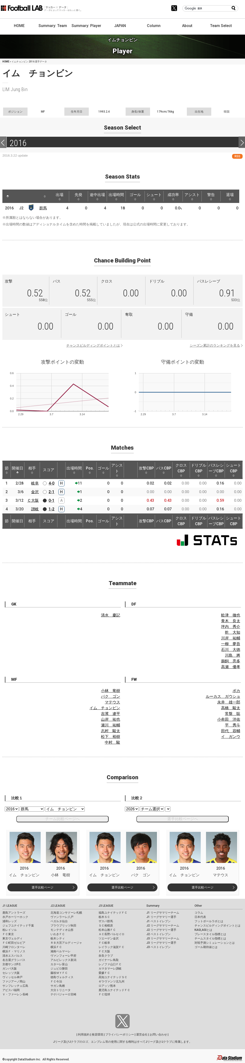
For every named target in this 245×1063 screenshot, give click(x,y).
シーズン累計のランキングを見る (215, 345)
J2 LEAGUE (57, 905)
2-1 (51, 492)
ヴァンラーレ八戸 (61, 917)
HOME (19, 25)
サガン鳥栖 (57, 985)
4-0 (51, 483)
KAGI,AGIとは (203, 930)
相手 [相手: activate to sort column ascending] (32, 470)
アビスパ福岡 (11, 990)
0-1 (51, 500)
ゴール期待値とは (206, 947)
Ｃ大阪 (33, 500)
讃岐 (35, 509)
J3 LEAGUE (106, 905)
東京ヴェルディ (12, 938)
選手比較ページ (42, 887)
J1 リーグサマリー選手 (161, 917)
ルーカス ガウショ (223, 696)
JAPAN (120, 25)
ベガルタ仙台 (59, 921)
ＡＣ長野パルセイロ (111, 934)
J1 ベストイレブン (158, 921)
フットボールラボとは (209, 921)
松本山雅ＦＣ (107, 930)
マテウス (112, 702)
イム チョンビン (104, 708)
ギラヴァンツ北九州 (111, 981)
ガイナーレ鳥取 (109, 960)
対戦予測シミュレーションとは (215, 942)
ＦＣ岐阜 (104, 942)
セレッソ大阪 (11, 973)
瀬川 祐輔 (110, 725)
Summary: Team (53, 25)
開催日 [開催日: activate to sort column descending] (17, 470)
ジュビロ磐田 (59, 968)
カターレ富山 (59, 964)
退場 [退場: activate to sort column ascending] (233, 196)
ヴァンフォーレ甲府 (63, 955)
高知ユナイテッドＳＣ (113, 977)
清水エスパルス (12, 955)
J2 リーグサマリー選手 (161, 930)
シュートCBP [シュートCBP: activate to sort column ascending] (233, 470)
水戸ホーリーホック (15, 917)
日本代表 (200, 917)
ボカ (236, 690)
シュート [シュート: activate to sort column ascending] (156, 196)
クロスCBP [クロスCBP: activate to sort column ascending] (181, 470)
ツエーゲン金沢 (109, 938)
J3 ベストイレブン (158, 947)
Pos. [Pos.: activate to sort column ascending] (90, 470)
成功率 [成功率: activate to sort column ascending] (175, 196)
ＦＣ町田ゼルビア (13, 942)
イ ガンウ (230, 736)
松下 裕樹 (110, 736)
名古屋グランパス (13, 960)
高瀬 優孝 (230, 667)
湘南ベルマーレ (60, 951)
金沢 (35, 492)
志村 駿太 (110, 731)
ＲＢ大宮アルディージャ (66, 942)
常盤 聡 (232, 713)
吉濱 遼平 (110, 713)
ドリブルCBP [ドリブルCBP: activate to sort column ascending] (198, 470)
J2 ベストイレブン (158, 934)
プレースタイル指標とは (210, 934)
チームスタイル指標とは (210, 938)
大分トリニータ (60, 990)
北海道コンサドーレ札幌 (66, 912)
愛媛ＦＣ (104, 973)
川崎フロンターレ (13, 947)
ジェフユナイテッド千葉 (18, 925)
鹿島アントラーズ (13, 912)
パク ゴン (110, 696)
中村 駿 (112, 742)
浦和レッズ (9, 921)
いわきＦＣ (57, 934)
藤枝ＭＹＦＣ (59, 973)
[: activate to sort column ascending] (17, 196)
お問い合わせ (158, 1034)
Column (154, 25)
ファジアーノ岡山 (13, 981)
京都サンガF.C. (11, 964)
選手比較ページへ (182, 819)
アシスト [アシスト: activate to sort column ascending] (194, 196)
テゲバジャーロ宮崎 (63, 994)
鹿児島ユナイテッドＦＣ (114, 990)
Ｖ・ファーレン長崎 (15, 994)
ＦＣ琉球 (104, 994)
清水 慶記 (110, 615)
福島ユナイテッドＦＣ (113, 912)
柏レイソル (9, 930)
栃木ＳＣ (104, 917)
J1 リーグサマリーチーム (162, 912)
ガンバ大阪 (9, 968)
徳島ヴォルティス (61, 977)
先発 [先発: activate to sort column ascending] (79, 196)
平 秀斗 (232, 725)
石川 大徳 (230, 649)
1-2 (51, 509)
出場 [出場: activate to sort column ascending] (60, 196)
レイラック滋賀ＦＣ (111, 947)
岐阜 (35, 483)
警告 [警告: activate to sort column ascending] (213, 196)
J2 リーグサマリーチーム (162, 925)
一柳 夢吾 (230, 644)
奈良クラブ (106, 955)
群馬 (43, 208)
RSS (237, 156)
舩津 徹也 (230, 615)
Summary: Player (86, 25)
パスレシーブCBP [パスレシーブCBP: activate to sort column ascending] (216, 470)
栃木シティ (57, 938)
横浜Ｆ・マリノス (13, 951)
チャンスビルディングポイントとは (93, 345)
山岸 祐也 (110, 719)
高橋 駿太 (230, 708)
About (187, 25)
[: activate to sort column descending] (7, 196)
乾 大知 (232, 632)
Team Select (221, 25)
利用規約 (83, 1034)
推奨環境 (97, 1034)
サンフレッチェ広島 (15, 985)
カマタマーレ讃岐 (110, 968)
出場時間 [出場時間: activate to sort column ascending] (117, 196)
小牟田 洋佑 (228, 719)
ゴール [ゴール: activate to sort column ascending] (137, 196)
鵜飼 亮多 (230, 661)
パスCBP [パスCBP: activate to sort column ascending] (163, 470)
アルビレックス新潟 (63, 960)
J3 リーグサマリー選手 (161, 942)
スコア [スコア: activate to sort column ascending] (48, 470)
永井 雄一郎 (228, 702)
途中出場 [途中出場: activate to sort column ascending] (98, 196)
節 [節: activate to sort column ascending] (7, 470)
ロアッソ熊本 (107, 985)
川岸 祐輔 (230, 638)
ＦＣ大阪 (104, 951)
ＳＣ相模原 (106, 925)
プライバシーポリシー (119, 1034)
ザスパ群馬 (106, 921)
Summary (152, 905)
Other (198, 905)
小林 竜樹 (110, 690)
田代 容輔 (230, 731)
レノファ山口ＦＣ (110, 964)
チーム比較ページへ (62, 819)
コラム (199, 912)
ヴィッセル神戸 (12, 977)
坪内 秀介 (230, 626)
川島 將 (232, 655)
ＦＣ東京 (8, 934)
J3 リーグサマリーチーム (162, 938)
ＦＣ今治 (56, 981)
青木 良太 (230, 621)
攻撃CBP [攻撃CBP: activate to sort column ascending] (146, 470)
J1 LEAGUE (9, 905)
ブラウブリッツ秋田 (63, 925)
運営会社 (142, 1034)
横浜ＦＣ (56, 947)
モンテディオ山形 (61, 930)
